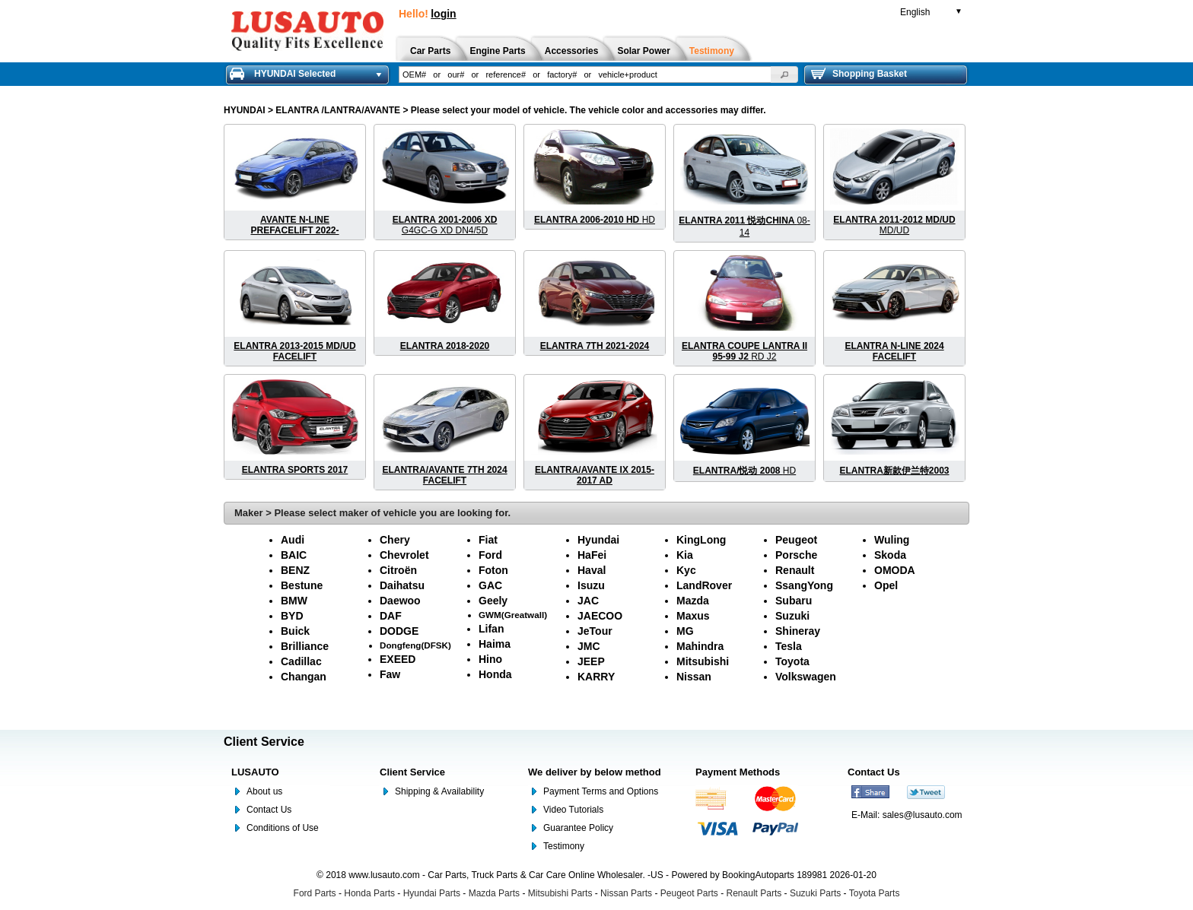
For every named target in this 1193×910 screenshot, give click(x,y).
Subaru (793, 601)
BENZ (295, 570)
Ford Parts (315, 893)
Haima (495, 644)
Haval (591, 570)
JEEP (591, 661)
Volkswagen (805, 677)
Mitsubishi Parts (560, 893)
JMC (588, 646)
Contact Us (269, 809)
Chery (395, 540)
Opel (886, 585)
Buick (295, 631)
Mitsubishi (702, 661)
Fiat (488, 540)
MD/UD (894, 225)
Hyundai (598, 540)
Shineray (797, 631)
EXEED (397, 659)
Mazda (692, 601)
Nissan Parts (626, 893)
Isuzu (591, 585)
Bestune (302, 585)
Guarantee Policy (578, 828)
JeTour (594, 631)
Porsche (796, 555)
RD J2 (744, 351)
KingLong (701, 540)
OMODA (894, 570)
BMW (294, 601)
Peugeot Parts (689, 893)
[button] (784, 74)
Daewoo (400, 601)
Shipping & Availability (439, 791)
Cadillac (301, 661)
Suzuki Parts (815, 893)
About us (264, 791)
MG (685, 631)
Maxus (693, 616)
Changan (303, 677)
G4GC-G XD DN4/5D (445, 225)
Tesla (788, 646)
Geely (493, 601)
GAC (490, 585)
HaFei (591, 555)
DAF (391, 616)
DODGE (399, 631)
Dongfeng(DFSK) (415, 645)
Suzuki (792, 616)
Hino (490, 659)
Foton (493, 570)
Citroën (398, 570)
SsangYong (804, 585)
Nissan (693, 677)
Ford (490, 555)
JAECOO (599, 616)
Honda (495, 674)
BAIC (294, 555)
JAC (588, 601)
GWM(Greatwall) (513, 615)
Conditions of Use (283, 828)
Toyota (792, 661)
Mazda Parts (494, 893)
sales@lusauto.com (922, 815)
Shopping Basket (859, 74)
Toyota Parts (874, 893)
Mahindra (700, 646)
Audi (292, 540)
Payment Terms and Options (600, 791)
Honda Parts (369, 893)
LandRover (704, 585)
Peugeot (796, 540)
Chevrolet (404, 555)
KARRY (596, 677)
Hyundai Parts (431, 893)
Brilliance (305, 646)
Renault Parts (754, 893)
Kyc (686, 570)
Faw (390, 674)
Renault (794, 570)
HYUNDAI (245, 110)
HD (594, 219)
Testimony (563, 846)
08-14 (744, 226)
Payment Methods (737, 772)
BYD (292, 616)
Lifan (491, 629)
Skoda (890, 555)
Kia (684, 555)
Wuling (891, 540)
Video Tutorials (573, 809)
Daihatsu (402, 585)
